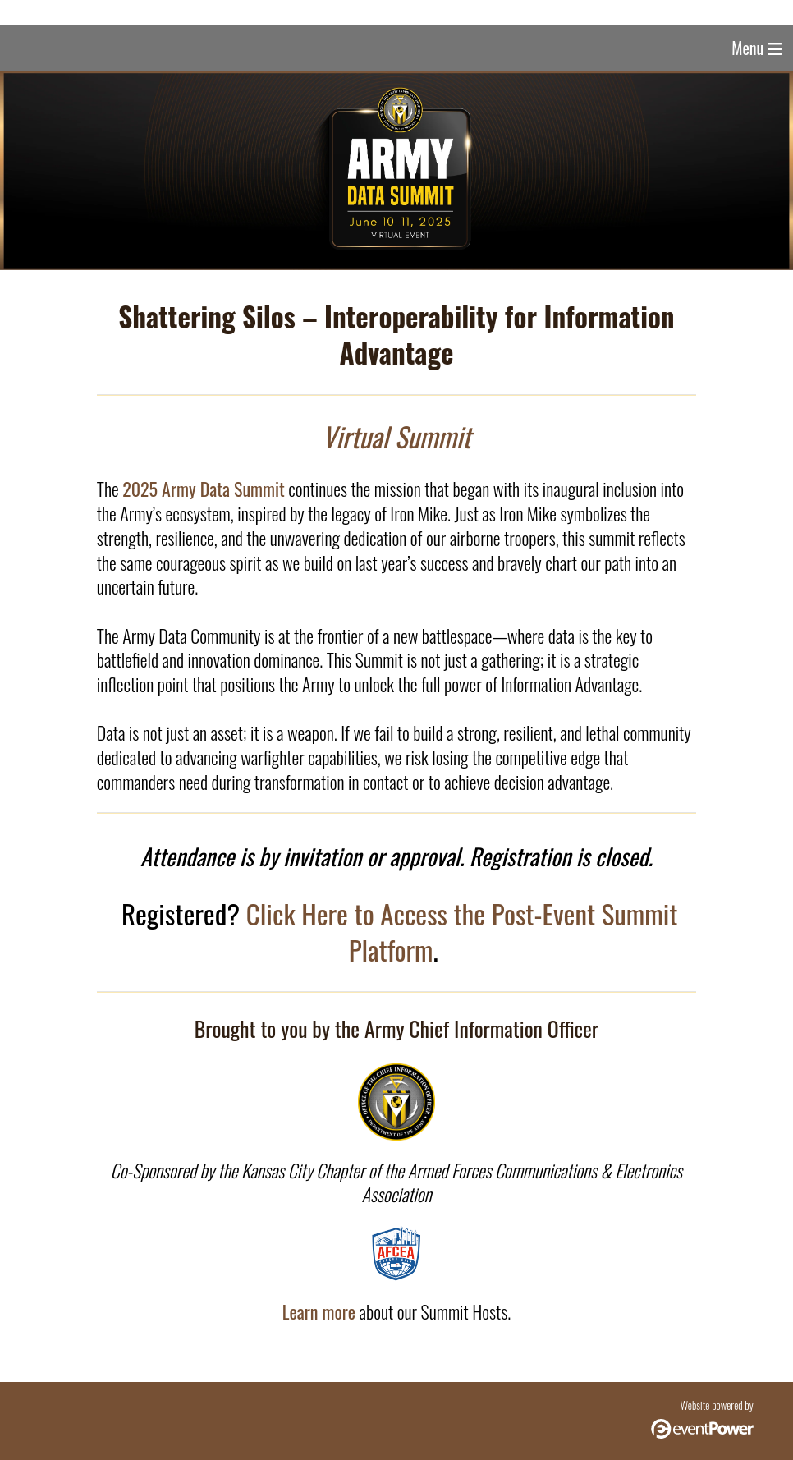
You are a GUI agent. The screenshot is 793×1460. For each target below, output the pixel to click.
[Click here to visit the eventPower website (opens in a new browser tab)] (702, 1434)
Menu (756, 47)
